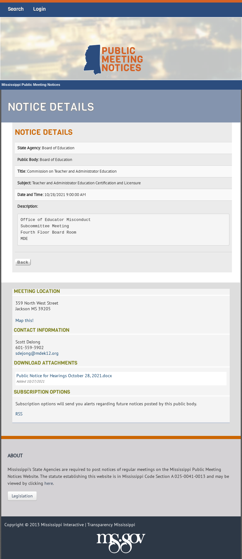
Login (39, 9)
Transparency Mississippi (111, 524)
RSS (18, 414)
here (48, 483)
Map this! (24, 320)
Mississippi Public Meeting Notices (31, 84)
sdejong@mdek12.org (37, 353)
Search (16, 9)
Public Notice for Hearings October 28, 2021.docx (64, 375)
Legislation (22, 496)
